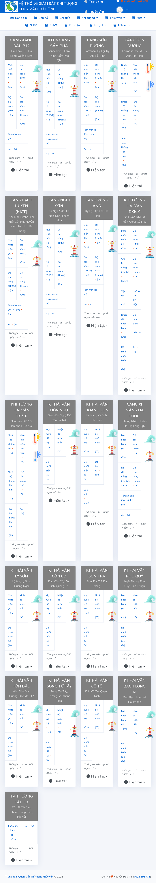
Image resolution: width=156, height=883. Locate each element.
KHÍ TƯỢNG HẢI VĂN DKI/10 (134, 206)
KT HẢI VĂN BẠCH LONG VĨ (135, 686)
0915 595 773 (142, 876)
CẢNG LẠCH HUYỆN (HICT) (21, 206)
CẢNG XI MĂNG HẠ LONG (134, 410)
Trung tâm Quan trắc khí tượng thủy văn (29, 876)
